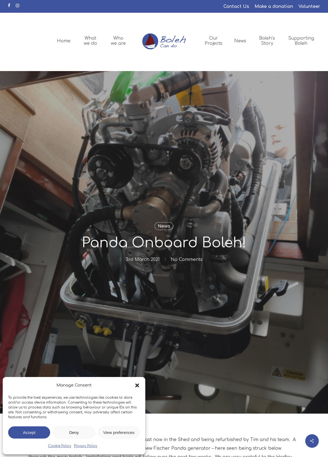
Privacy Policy (85, 446)
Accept (29, 432)
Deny (74, 432)
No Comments (186, 259)
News (164, 226)
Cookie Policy (59, 446)
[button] (137, 385)
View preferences (119, 432)
